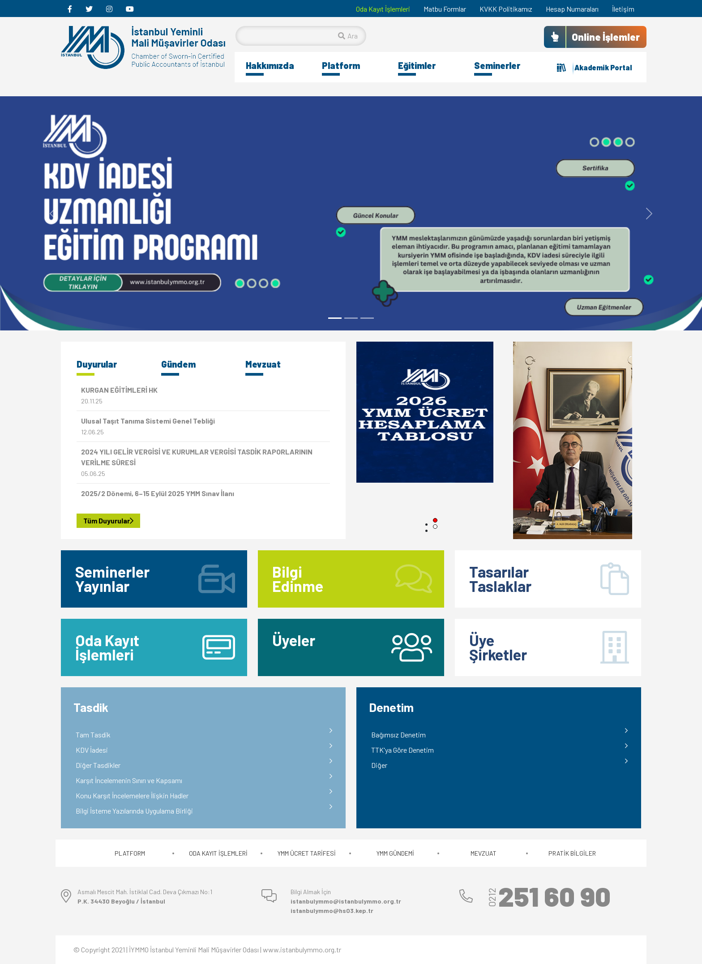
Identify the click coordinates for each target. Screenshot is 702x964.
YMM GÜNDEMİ (395, 853)
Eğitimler (417, 65)
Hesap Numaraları (572, 8)
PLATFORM (130, 853)
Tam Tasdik (93, 734)
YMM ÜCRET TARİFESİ (307, 853)
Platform (341, 65)
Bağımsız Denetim (398, 734)
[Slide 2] (351, 318)
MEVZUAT (484, 853)
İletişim (623, 8)
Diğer (379, 765)
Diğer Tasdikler (98, 765)
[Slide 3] (367, 318)
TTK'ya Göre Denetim (402, 749)
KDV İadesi (92, 749)
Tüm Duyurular (108, 520)
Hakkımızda (270, 65)
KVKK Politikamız (505, 8)
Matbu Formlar (445, 8)
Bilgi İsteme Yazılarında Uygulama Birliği (134, 810)
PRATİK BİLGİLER (572, 853)
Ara (348, 35)
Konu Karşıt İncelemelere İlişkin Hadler (132, 795)
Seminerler (497, 65)
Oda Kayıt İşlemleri (383, 8)
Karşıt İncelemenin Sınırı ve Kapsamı (129, 780)
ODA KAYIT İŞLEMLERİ (218, 853)
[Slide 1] (335, 318)
